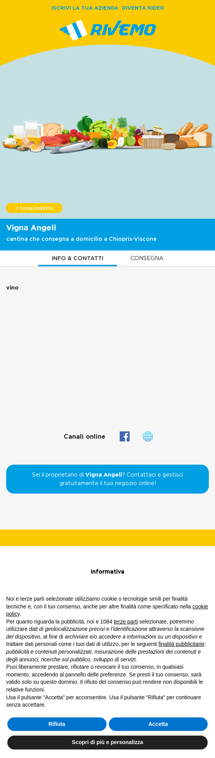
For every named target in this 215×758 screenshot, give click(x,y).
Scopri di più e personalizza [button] (107, 742)
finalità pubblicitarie (182, 644)
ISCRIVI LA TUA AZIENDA (84, 7)
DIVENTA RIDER (143, 7)
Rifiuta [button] (56, 724)
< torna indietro (34, 208)
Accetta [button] (158, 724)
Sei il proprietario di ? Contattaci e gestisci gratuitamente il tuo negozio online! (107, 479)
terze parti (126, 621)
